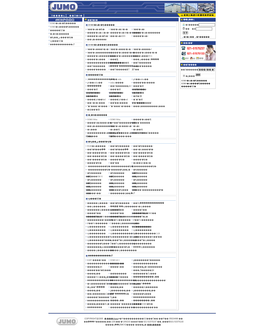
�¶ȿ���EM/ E (95, 176)
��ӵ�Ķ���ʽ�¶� (143, 149)
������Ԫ (94, 267)
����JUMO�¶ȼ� (143, 304)
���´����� (141, 123)
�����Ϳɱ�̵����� (145, 287)
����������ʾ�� (122, 307)
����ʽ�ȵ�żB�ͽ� (120, 33)
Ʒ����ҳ (58, 16)
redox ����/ (117, 82)
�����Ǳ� (57, 30)
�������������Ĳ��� (104, 63)
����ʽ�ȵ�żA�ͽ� (98, 33)
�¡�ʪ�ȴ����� (59, 34)
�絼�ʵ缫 (137, 93)
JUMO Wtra (92, 119)
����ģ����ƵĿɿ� (98, 304)
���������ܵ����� (100, 280)
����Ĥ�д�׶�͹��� (140, 216)
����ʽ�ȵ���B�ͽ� (122, 52)
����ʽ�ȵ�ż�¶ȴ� (97, 36)
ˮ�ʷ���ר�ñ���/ (97, 106)
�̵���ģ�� (116, 287)
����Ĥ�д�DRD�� (144, 213)
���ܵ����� (94, 307)
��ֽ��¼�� (117, 300)
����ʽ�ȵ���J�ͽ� (145, 52)
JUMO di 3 (114, 260)
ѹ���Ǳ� (56, 41)
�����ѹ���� (97, 203)
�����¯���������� (126, 304)
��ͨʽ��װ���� (119, 103)
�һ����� (203, 37)
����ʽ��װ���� (144, 82)
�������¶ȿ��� (98, 243)
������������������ (105, 263)
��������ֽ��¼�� (146, 277)
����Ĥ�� (117, 210)
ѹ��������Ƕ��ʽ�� (147, 237)
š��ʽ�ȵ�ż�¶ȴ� (96, 29)
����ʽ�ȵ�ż (140, 36)
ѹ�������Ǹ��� (99, 240)
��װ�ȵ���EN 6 (142, 56)
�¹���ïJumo (111, 318)
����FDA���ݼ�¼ (98, 277)
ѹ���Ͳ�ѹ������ (123, 240)
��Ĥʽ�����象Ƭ (119, 69)
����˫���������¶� (148, 190)
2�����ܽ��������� (100, 79)
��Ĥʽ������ (142, 63)
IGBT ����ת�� (96, 260)
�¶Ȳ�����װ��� (120, 136)
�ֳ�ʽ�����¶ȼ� (119, 294)
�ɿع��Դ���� (142, 284)
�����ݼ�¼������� (147, 267)
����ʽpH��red (119, 99)
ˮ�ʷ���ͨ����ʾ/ (142, 103)
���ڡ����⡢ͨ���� (146, 59)
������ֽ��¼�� (144, 300)
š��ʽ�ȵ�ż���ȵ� (120, 126)
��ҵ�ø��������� (100, 126)
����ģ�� (93, 273)
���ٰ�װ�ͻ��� (96, 103)
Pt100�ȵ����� (96, 146)
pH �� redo (115, 79)
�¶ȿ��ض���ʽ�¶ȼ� (61, 37)
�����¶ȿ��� (119, 190)
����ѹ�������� (100, 250)
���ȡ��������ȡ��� (149, 106)
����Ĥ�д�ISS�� (98, 216)
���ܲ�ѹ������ (144, 247)
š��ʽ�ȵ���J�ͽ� (120, 49)
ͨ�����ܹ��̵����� (144, 297)
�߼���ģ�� (93, 290)
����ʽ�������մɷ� (124, 66)
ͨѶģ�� (113, 297)
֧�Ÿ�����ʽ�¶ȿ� (120, 247)
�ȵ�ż (136, 126)
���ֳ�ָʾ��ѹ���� (121, 206)
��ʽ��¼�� (117, 263)
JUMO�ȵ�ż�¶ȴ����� (63, 23)
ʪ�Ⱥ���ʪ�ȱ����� (146, 133)
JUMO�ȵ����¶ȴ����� (64, 27)
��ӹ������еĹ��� (100, 294)
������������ (145, 263)
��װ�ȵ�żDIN (117, 36)
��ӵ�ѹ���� (142, 206)
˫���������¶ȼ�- (99, 166)
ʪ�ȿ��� (92, 136)
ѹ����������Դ (99, 237)
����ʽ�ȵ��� (96, 59)
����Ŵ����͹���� (119, 277)
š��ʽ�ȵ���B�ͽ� (98, 49)
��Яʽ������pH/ (120, 86)
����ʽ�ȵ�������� (101, 56)
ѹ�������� (96, 227)
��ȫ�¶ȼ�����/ (120, 146)
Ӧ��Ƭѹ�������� (122, 243)
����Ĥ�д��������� (125, 216)
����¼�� (117, 267)
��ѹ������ (96, 206)
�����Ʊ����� (98, 297)
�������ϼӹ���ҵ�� (101, 247)
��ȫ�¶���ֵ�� (96, 149)
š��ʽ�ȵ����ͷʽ (142, 49)
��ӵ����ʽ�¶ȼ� (97, 153)
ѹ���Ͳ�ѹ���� (144, 240)
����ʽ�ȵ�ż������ (146, 33)
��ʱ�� (114, 163)
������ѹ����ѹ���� (103, 210)
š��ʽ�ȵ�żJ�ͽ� (119, 29)
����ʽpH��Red (96, 99)
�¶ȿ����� (117, 176)
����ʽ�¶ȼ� (117, 159)
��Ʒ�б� (76, 16)
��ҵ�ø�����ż (97, 39)
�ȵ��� (92, 129)
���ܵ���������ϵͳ (62, 44)
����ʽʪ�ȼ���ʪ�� (99, 123)
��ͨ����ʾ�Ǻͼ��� (144, 273)
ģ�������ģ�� (120, 290)
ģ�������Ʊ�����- (147, 260)
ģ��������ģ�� (144, 290)
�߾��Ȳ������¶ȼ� (122, 123)
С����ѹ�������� (124, 223)
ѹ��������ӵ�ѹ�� (124, 237)
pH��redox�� (140, 79)
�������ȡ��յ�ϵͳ (122, 193)
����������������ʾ (149, 280)
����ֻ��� (94, 86)
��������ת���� (100, 220)
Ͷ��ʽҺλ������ (120, 220)
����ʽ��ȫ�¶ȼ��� (99, 270)
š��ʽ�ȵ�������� (99, 52)
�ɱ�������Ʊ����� (102, 284)
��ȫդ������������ (148, 203)
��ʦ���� (154, 325)
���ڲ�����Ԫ (143, 270)
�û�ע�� (189, 37)
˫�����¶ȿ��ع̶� (120, 170)
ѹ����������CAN (123, 233)
